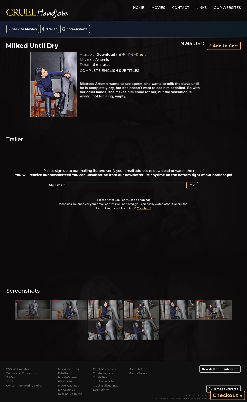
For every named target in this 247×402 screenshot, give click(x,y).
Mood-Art (135, 369)
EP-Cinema (65, 381)
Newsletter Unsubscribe (220, 369)
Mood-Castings (68, 385)
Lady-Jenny (101, 389)
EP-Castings (66, 389)
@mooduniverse (223, 388)
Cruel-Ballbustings (105, 385)
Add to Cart (225, 45)
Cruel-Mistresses (104, 369)
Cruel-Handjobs (103, 381)
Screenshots (77, 29)
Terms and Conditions (21, 373)
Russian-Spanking (70, 393)
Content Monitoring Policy (24, 385)
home (138, 8)
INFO (143, 54)
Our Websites (227, 8)
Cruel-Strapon (102, 377)
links (201, 8)
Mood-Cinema (68, 377)
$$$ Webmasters (18, 369)
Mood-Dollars (137, 373)
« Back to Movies (23, 29)
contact (180, 8)
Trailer (51, 29)
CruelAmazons (103, 373)
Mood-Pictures (68, 369)
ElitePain (64, 373)
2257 (9, 381)
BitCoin (11, 377)
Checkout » (227, 395)
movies (158, 8)
